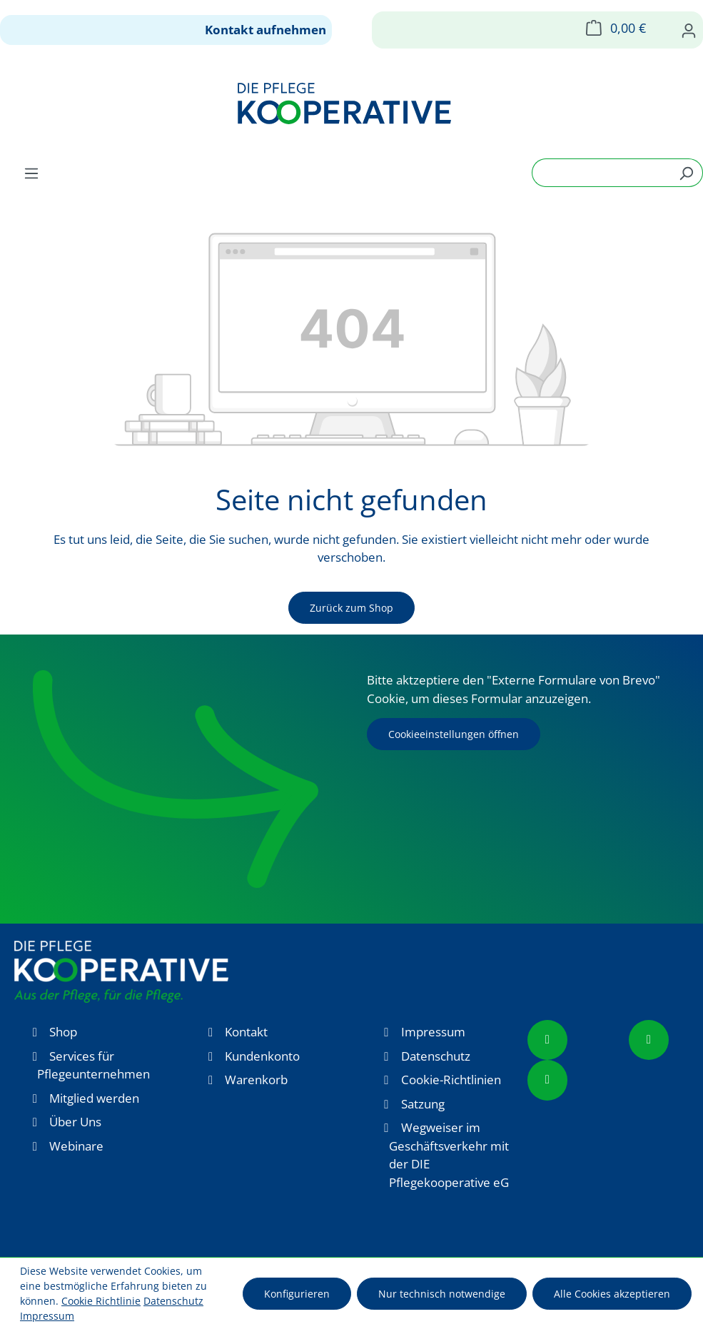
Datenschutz (435, 1056)
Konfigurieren (297, 1293)
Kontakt (246, 1032)
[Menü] (31, 172)
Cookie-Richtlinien (451, 1079)
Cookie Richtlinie (101, 1301)
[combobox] (601, 172)
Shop (63, 1032)
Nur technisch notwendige (441, 1293)
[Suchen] (686, 172)
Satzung (423, 1104)
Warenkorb (256, 1079)
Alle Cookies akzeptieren (612, 1293)
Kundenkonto (262, 1056)
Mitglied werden (94, 1098)
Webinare (76, 1146)
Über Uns (75, 1121)
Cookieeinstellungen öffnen (453, 734)
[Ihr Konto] (688, 30)
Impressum (433, 1032)
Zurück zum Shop (351, 608)
